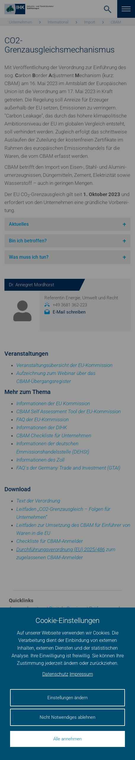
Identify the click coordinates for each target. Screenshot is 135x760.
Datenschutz (55, 674)
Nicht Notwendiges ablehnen (67, 717)
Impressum (81, 674)
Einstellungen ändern (67, 697)
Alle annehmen (67, 739)
